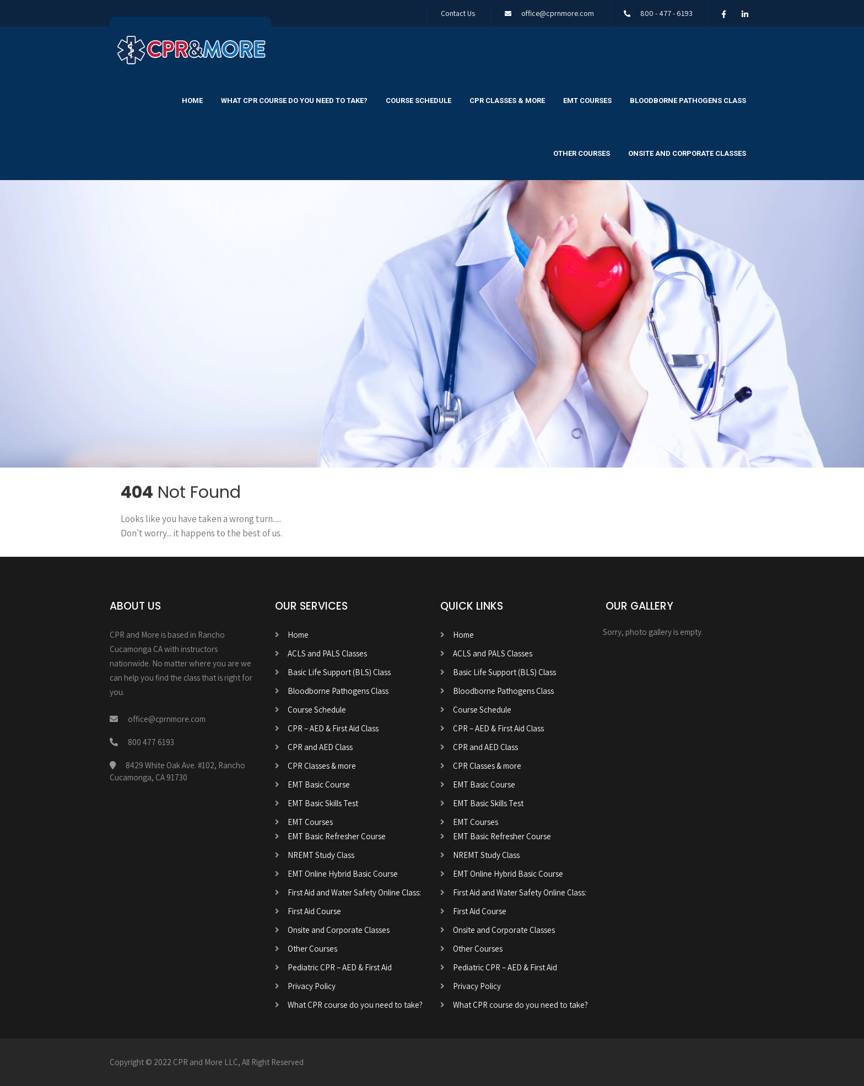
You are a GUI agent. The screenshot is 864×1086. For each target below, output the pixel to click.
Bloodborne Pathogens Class (688, 100)
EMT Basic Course (319, 784)
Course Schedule (418, 100)
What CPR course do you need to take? (294, 100)
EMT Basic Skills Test (323, 803)
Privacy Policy (312, 986)
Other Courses (581, 153)
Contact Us (458, 13)
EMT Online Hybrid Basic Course (343, 873)
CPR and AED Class (320, 747)
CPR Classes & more (507, 100)
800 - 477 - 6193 (666, 13)
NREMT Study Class (321, 855)
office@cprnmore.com (557, 13)
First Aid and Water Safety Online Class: (354, 892)
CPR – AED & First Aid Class (333, 728)
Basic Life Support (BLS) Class (339, 672)
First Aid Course (314, 911)
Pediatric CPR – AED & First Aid (340, 967)
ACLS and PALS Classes (327, 653)
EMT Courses (587, 100)
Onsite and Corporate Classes (687, 153)
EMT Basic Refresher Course (337, 836)
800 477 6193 (151, 742)
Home (192, 100)
